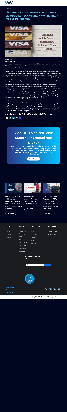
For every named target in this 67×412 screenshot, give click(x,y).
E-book (33, 238)
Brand (8, 231)
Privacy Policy (10, 287)
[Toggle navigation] (60, 3)
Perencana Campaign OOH (22, 234)
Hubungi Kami (52, 235)
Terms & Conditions (9, 291)
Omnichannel (22, 242)
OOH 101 (33, 244)
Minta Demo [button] (33, 159)
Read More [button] (11, 213)
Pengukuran (22, 245)
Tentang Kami (52, 231)
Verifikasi (22, 252)
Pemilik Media (9, 239)
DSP (20, 239)
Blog (32, 231)
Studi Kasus (35, 235)
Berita (33, 241)
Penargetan (22, 249)
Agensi (9, 235)
